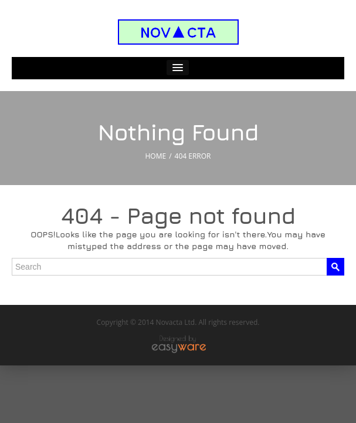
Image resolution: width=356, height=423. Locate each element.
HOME (156, 156)
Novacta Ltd (175, 322)
